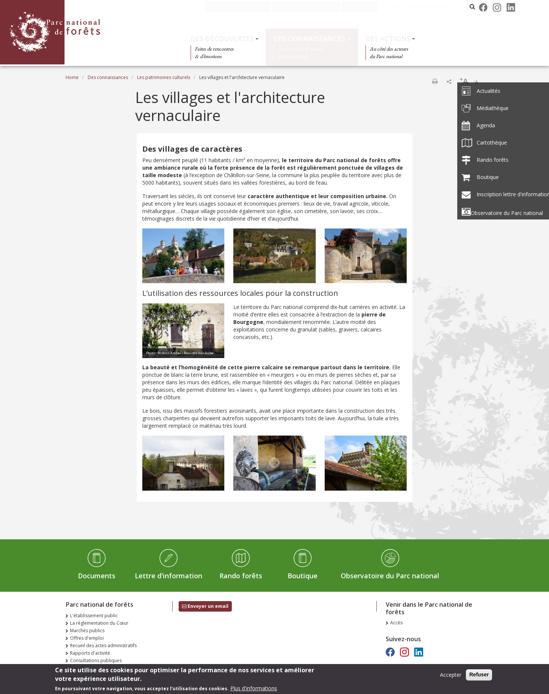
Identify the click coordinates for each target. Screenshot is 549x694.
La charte (362, 6)
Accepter (450, 676)
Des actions (388, 38)
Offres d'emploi (87, 638)
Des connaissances (309, 38)
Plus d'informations (253, 689)
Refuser (479, 676)
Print (435, 81)
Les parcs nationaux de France (424, 6)
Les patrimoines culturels (163, 77)
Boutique (303, 575)
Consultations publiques (309, 6)
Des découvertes (222, 38)
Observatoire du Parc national (390, 575)
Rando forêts (240, 575)
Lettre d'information (168, 575)
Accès (396, 622)
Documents (96, 575)
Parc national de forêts (241, 6)
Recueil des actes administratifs (103, 645)
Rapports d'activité (90, 653)
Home (72, 77)
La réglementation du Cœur (99, 623)
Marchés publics (87, 630)
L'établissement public (94, 615)
